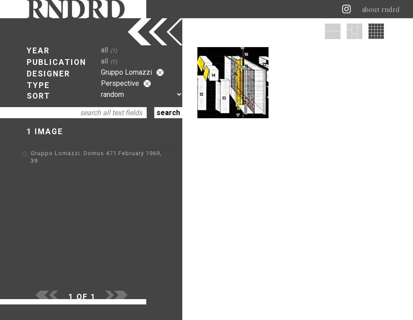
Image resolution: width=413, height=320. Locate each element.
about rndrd (381, 10)
